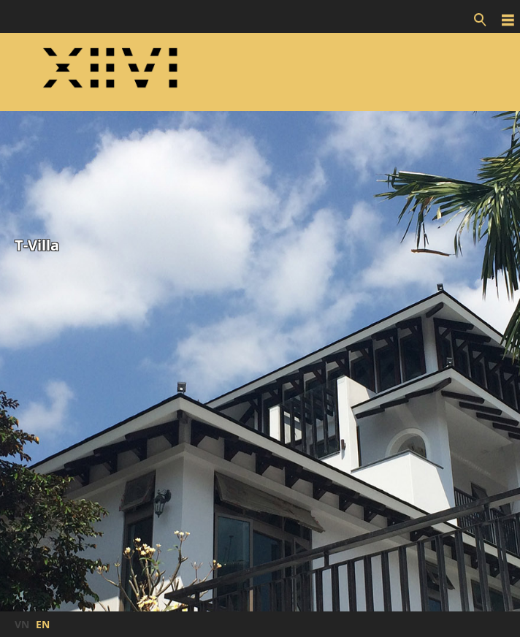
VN (22, 624)
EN (43, 624)
